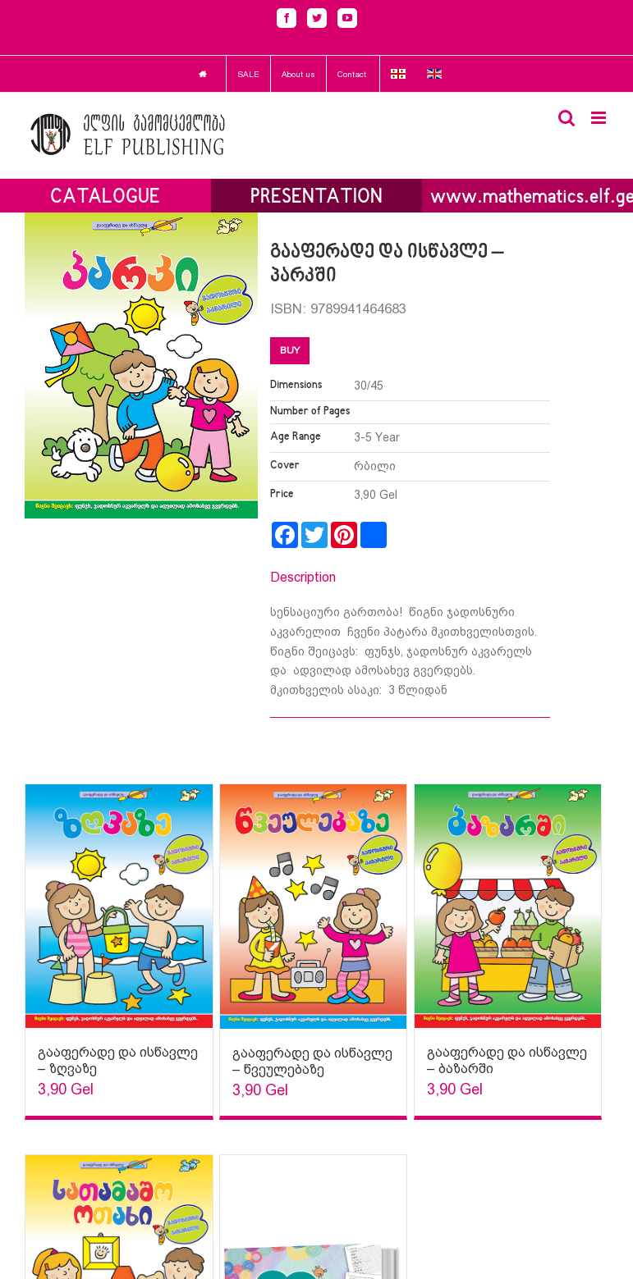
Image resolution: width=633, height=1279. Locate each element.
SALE (248, 74)
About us (298, 74)
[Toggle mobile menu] (599, 117)
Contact (351, 74)
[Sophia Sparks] (119, 906)
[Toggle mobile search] (566, 117)
